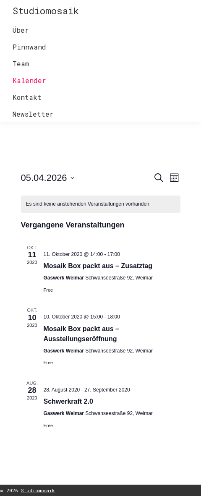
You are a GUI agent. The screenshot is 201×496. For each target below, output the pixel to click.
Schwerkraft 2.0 (68, 401)
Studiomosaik (46, 11)
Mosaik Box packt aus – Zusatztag (98, 265)
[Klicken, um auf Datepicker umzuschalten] (47, 178)
